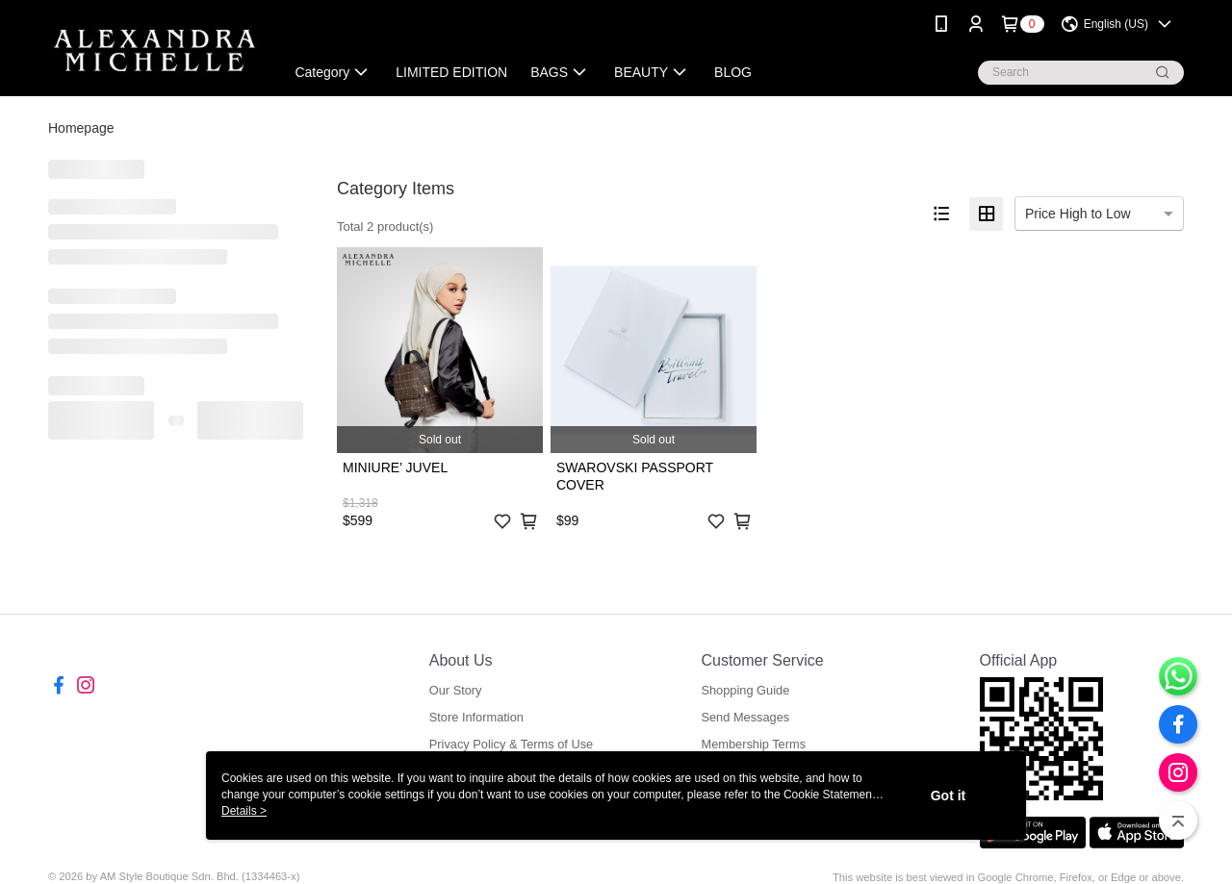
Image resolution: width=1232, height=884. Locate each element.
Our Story (455, 690)
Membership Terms (753, 744)
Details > (244, 811)
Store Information (476, 717)
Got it (948, 795)
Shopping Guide (745, 690)
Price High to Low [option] (1078, 213)
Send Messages (745, 717)
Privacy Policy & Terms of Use (511, 744)
